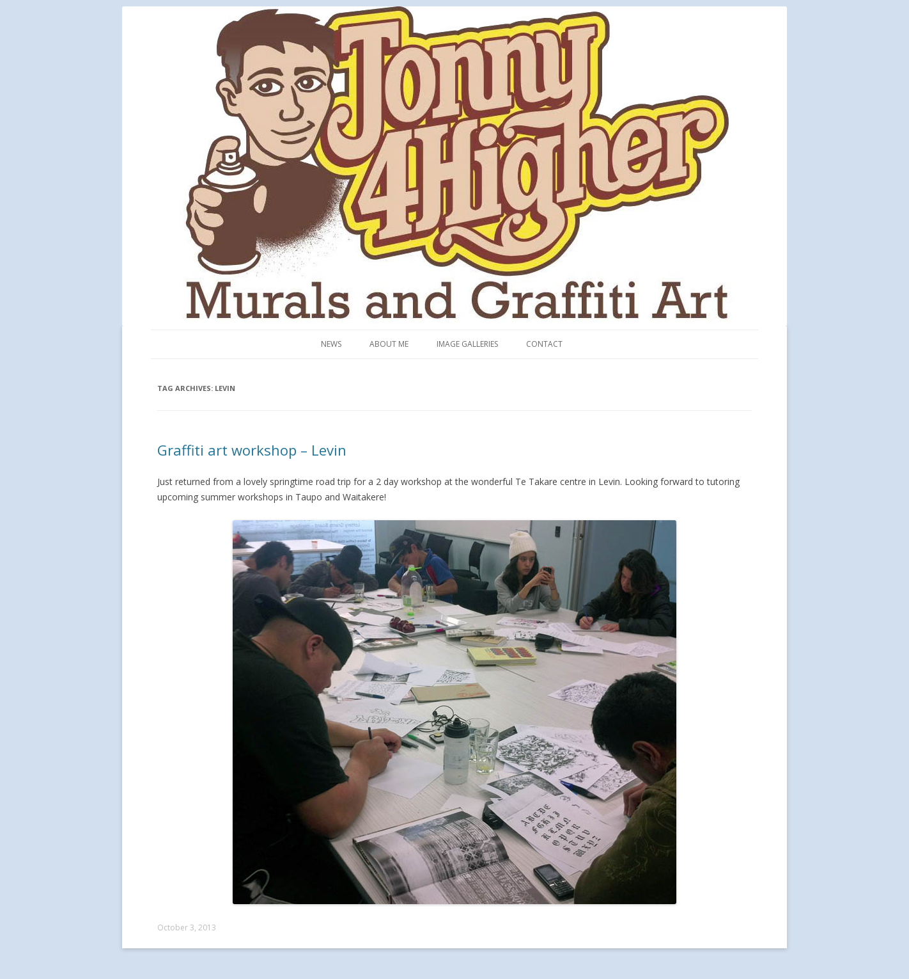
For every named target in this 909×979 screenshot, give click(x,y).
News (331, 343)
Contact (544, 343)
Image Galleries (467, 343)
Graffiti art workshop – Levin (251, 449)
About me (388, 343)
